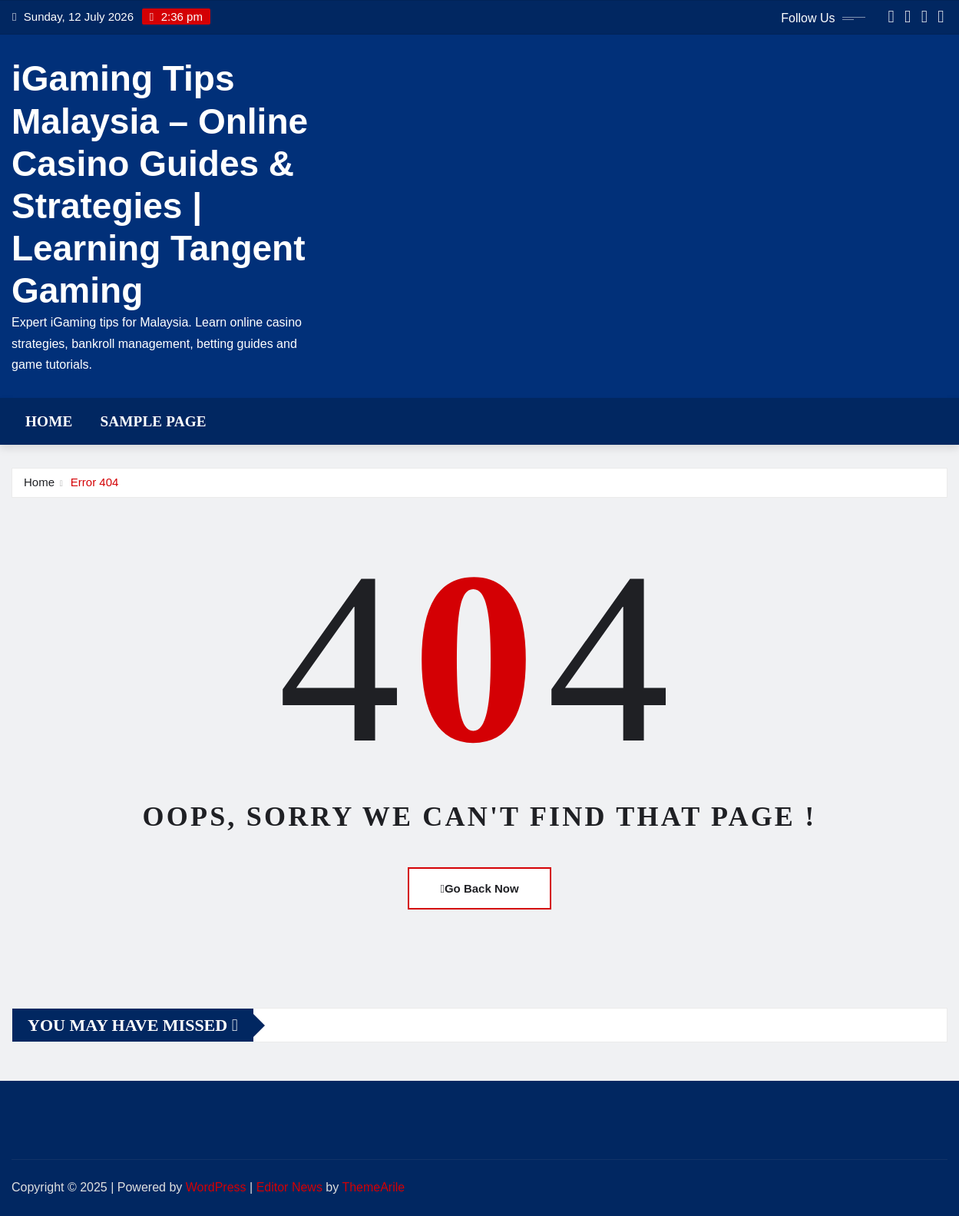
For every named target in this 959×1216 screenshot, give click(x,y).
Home (48, 421)
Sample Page (153, 421)
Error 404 (95, 482)
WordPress (216, 1187)
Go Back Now (479, 888)
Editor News (289, 1187)
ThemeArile (373, 1187)
